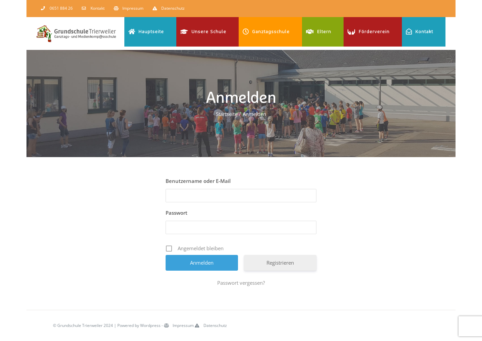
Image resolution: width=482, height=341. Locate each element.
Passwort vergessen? (241, 282)
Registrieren (280, 262)
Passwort (176, 212)
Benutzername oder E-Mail (198, 181)
